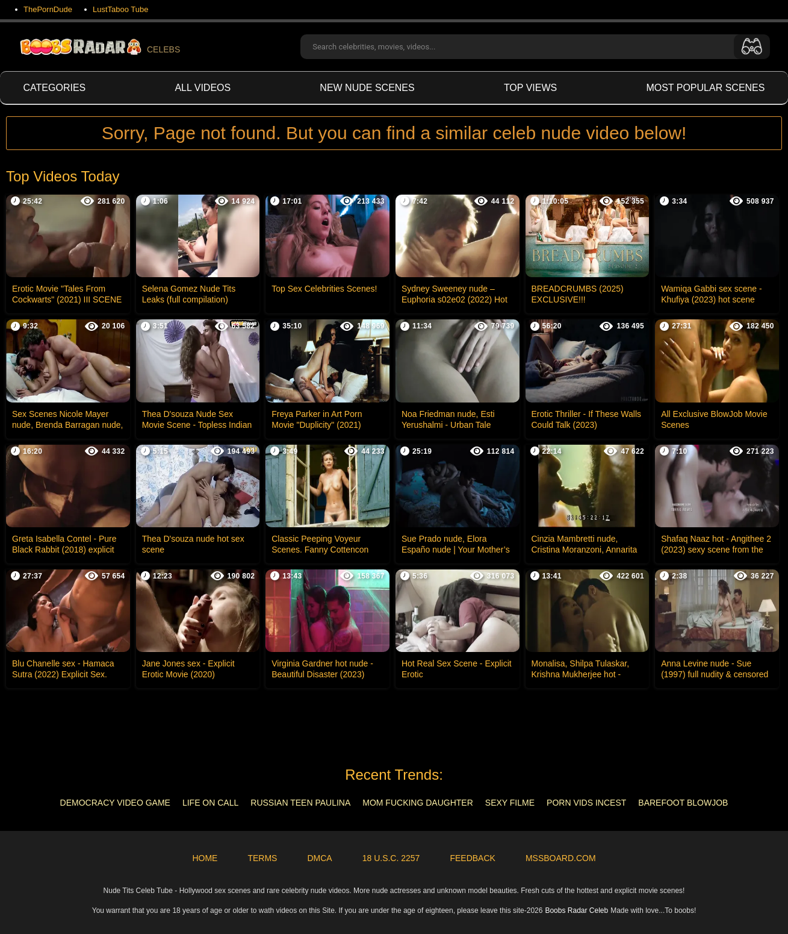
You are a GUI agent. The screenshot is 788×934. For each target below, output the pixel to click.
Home (204, 858)
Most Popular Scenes (705, 88)
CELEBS (99, 47)
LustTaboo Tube (121, 9)
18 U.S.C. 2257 (391, 858)
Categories (54, 88)
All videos (203, 88)
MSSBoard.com (561, 858)
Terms (262, 858)
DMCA (319, 858)
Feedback (472, 858)
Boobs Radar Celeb (576, 910)
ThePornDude (47, 9)
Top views (530, 88)
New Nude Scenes (367, 88)
